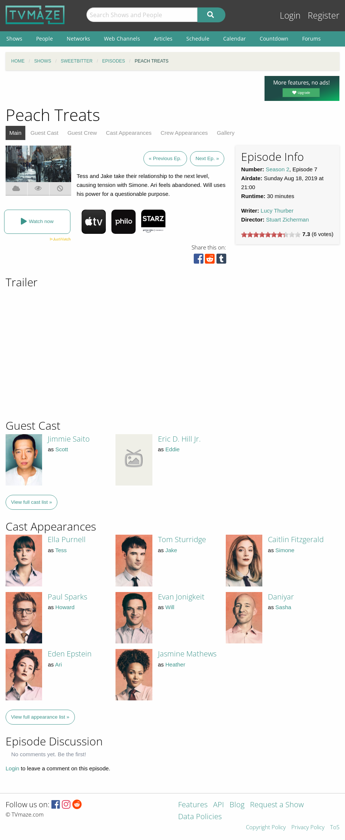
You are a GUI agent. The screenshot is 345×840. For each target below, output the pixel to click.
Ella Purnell (67, 539)
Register (323, 15)
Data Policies (200, 817)
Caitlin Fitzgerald (296, 539)
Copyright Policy (266, 827)
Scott (61, 449)
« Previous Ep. (165, 158)
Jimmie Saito (69, 439)
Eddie (172, 449)
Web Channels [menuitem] (122, 38)
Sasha (283, 607)
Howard (65, 607)
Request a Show (277, 805)
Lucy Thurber (277, 210)
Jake (171, 550)
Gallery (226, 133)
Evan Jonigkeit (181, 597)
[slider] (271, 235)
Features (193, 805)
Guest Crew (82, 133)
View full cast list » (31, 502)
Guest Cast (44, 133)
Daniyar (281, 597)
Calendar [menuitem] (234, 38)
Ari (58, 664)
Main (15, 133)
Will (169, 607)
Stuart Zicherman (287, 219)
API (218, 805)
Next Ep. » (207, 158)
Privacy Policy (308, 827)
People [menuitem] (44, 38)
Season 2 (277, 169)
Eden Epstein (70, 654)
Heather (175, 664)
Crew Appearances (184, 133)
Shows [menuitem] (14, 38)
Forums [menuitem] (311, 38)
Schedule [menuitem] (197, 38)
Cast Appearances (129, 133)
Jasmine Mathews (187, 654)
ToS (334, 827)
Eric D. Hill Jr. (179, 439)
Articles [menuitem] (163, 38)
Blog (237, 805)
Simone (284, 550)
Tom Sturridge (182, 539)
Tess (61, 550)
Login (290, 15)
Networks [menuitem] (78, 38)
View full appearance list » (40, 717)
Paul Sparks (67, 597)
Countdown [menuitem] (274, 38)
